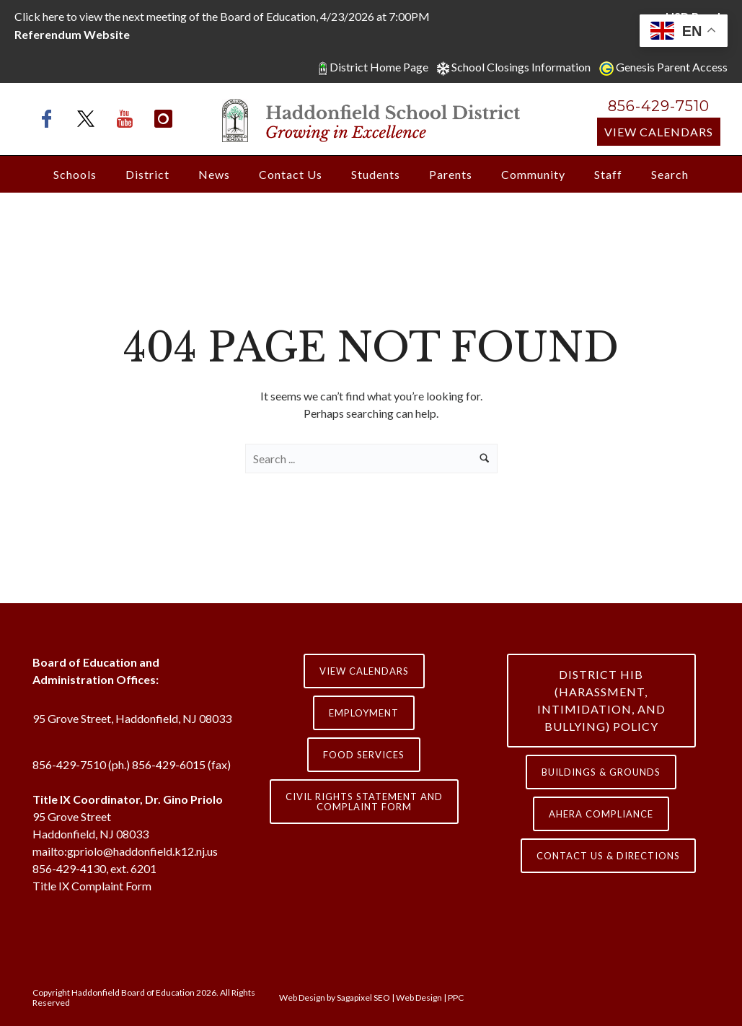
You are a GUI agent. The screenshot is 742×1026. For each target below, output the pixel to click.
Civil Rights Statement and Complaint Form (364, 801)
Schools (75, 174)
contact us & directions (608, 855)
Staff (608, 174)
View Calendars (658, 132)
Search (670, 174)
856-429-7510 (659, 106)
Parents (450, 174)
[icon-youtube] (128, 119)
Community (533, 174)
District (147, 174)
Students (375, 174)
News (214, 174)
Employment (364, 713)
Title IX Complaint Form (91, 886)
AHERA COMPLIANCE (601, 814)
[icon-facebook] (50, 119)
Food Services (364, 754)
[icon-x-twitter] (89, 119)
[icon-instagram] (163, 119)
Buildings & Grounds (601, 772)
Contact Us (290, 174)
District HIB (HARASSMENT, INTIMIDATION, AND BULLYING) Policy (601, 700)
